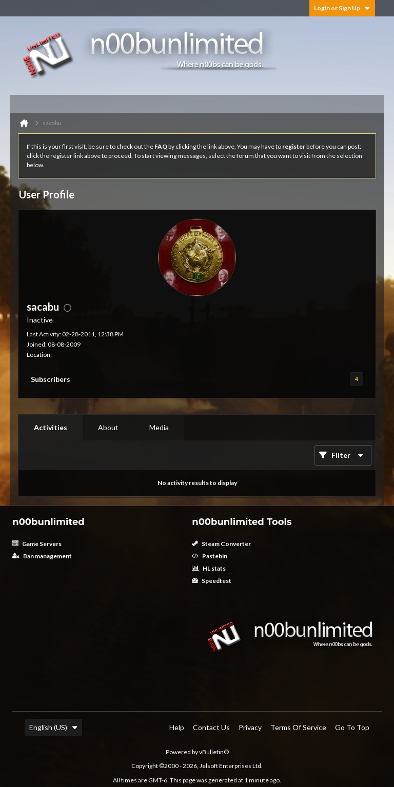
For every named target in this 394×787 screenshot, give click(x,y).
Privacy (250, 727)
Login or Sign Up (342, 8)
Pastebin (209, 556)
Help (176, 727)
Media (159, 427)
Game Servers (37, 544)
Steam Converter (221, 544)
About (108, 427)
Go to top (352, 727)
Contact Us (211, 727)
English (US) (53, 727)
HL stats (209, 568)
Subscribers (50, 379)
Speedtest (211, 580)
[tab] (50, 427)
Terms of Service (298, 727)
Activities (50, 427)
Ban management (42, 556)
